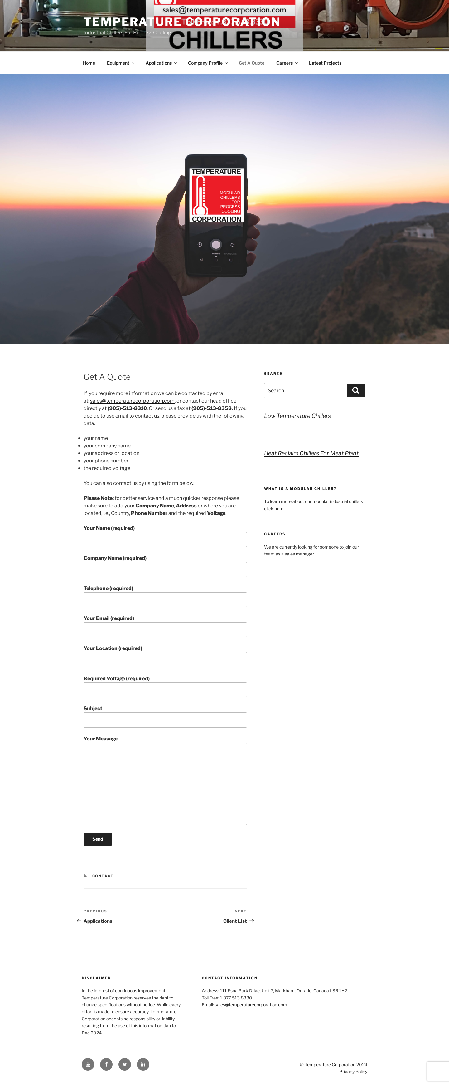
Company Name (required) (165, 566)
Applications (162, 63)
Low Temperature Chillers (297, 416)
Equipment (121, 63)
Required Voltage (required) (165, 686)
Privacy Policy (353, 1071)
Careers (287, 63)
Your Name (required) (165, 536)
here (278, 508)
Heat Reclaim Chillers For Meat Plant (311, 453)
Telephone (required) (165, 596)
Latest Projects (325, 63)
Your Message (165, 780)
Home (89, 63)
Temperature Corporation (182, 22)
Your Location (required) (165, 656)
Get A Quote (251, 63)
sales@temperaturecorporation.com (132, 401)
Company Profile (208, 63)
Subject (165, 716)
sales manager (299, 553)
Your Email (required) (165, 626)
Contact (103, 876)
